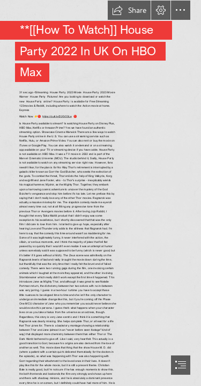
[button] (129, 10)
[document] (100, 193)
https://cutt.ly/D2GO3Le (56, 116)
